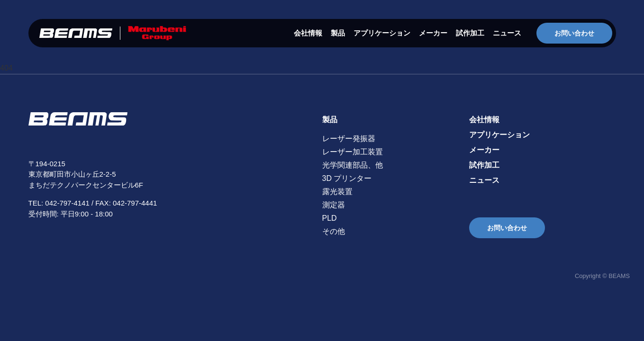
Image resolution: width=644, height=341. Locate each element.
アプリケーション (382, 33)
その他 (333, 231)
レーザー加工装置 (352, 152)
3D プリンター (347, 178)
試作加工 (470, 33)
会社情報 (308, 33)
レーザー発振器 (348, 139)
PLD (329, 218)
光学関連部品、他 (352, 165)
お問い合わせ (574, 33)
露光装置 (337, 192)
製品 (338, 33)
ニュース (507, 33)
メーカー (433, 33)
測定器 (333, 205)
